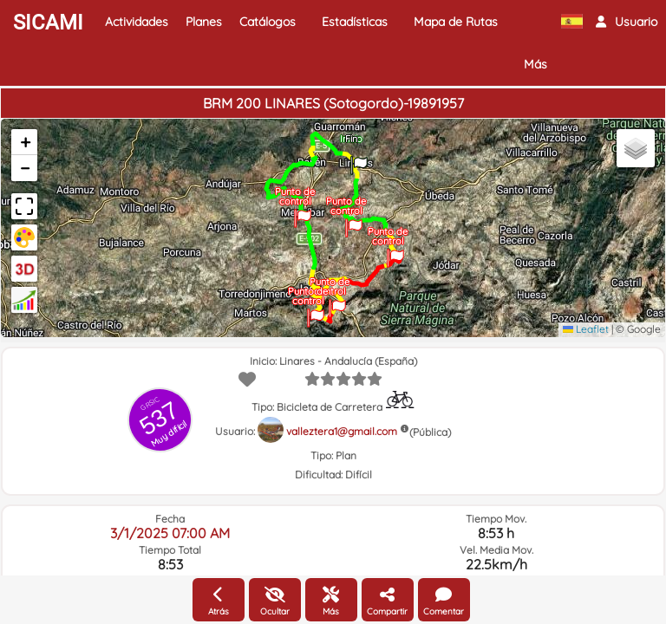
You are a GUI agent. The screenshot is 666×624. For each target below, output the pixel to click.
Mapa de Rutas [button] (456, 21)
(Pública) (430, 432)
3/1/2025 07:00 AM (170, 533)
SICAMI (48, 22)
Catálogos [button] (267, 21)
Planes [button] (204, 21)
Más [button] (535, 64)
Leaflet (586, 328)
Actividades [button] (136, 21)
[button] (626, 21)
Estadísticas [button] (355, 21)
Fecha (170, 518)
